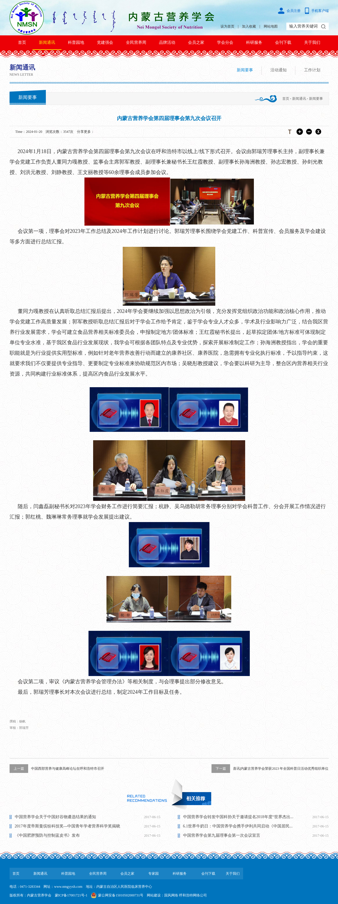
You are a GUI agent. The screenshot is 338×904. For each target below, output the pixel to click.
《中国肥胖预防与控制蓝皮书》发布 (47, 835)
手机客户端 (320, 11)
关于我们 (312, 42)
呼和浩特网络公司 (193, 895)
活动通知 (278, 70)
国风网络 (171, 895)
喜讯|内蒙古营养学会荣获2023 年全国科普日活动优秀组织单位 (270, 768)
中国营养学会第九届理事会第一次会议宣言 (221, 835)
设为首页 (227, 26)
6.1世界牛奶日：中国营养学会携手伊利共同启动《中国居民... (238, 826)
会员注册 (294, 11)
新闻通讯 (47, 42)
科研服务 (254, 42)
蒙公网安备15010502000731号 (120, 895)
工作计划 (312, 70)
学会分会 (225, 42)
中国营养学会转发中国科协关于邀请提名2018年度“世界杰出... (238, 817)
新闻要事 (245, 70)
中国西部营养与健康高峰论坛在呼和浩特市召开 (57, 768)
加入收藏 (249, 26)
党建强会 (105, 42)
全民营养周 (136, 42)
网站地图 (271, 26)
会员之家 (196, 42)
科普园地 (76, 42)
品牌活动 (167, 42)
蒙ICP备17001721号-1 (71, 895)
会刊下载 (283, 42)
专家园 (153, 874)
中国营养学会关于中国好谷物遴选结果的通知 (55, 817)
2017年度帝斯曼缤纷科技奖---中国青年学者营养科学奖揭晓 (67, 826)
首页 (22, 42)
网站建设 (154, 895)
